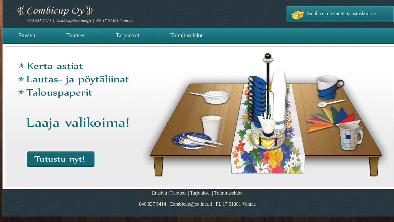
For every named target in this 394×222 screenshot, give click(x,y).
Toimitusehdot (228, 192)
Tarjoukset (200, 192)
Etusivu (159, 192)
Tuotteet (178, 192)
